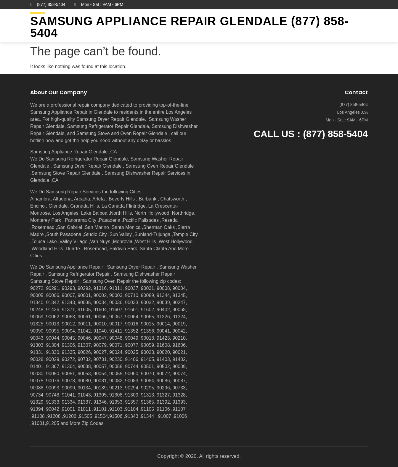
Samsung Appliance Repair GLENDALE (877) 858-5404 (189, 27)
